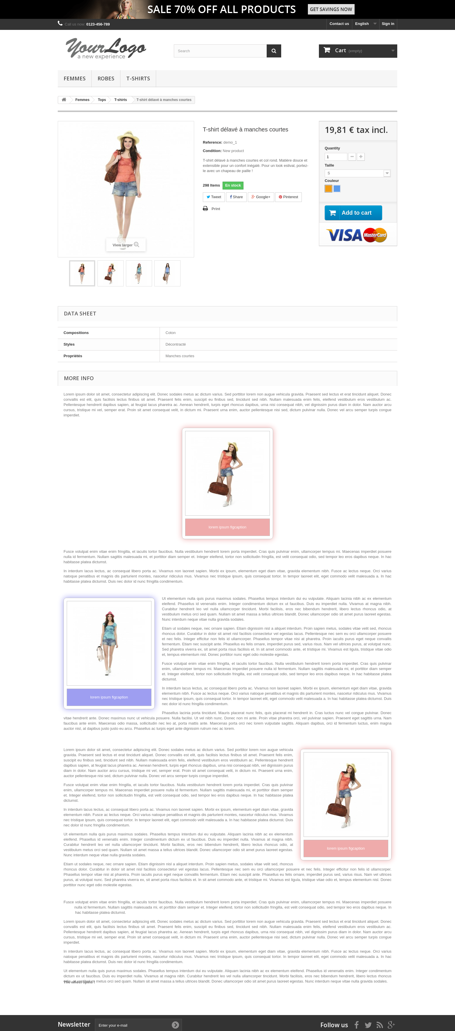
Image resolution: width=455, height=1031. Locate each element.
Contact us (339, 23)
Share (236, 197)
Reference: (212, 142)
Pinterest (288, 197)
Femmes (75, 78)
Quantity (332, 148)
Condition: (212, 151)
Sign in (388, 23)
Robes (106, 78)
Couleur (332, 180)
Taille (330, 165)
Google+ (261, 197)
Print (216, 209)
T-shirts (138, 78)
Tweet (214, 197)
